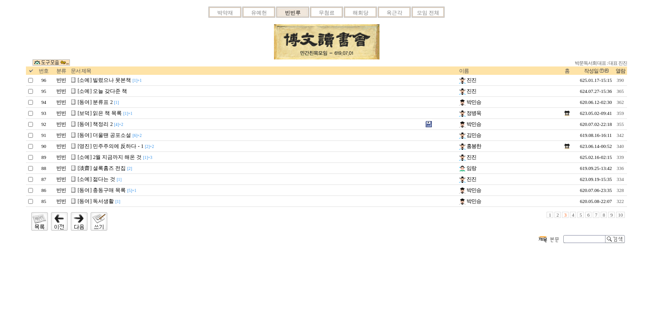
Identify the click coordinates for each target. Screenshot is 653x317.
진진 (467, 80)
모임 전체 (428, 13)
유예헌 (259, 13)
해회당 (360, 13)
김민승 (470, 135)
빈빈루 (293, 13)
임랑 (467, 168)
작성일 (591, 71)
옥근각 (394, 13)
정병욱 (470, 113)
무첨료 (327, 13)
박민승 (470, 102)
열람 (620, 71)
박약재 (225, 13)
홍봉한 (470, 146)
